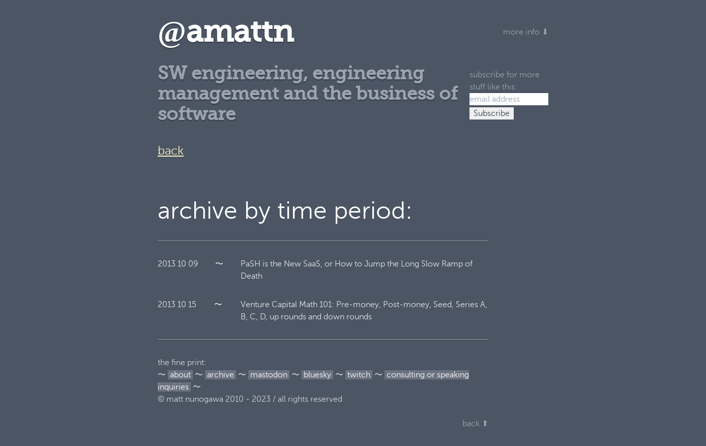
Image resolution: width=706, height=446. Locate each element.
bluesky (317, 374)
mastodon (268, 374)
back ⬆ (475, 423)
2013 (166, 264)
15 (192, 304)
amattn (225, 31)
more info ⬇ (525, 32)
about (180, 374)
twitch (358, 374)
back (171, 151)
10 (182, 264)
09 (193, 264)
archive (220, 374)
